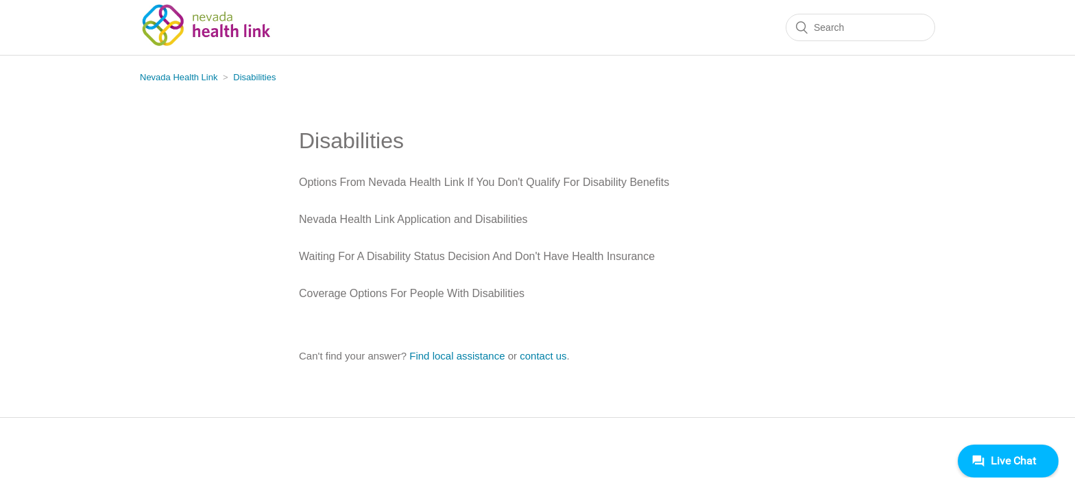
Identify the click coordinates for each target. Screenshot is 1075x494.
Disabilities (254, 77)
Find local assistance (457, 356)
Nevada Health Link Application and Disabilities (413, 219)
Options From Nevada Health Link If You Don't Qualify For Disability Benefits (484, 182)
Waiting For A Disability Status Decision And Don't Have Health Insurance (477, 256)
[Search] (860, 27)
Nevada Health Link (178, 77)
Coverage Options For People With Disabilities (411, 293)
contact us (543, 356)
